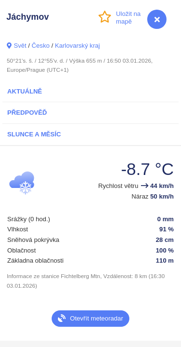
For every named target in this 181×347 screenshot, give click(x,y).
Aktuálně (24, 91)
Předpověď (27, 112)
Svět (20, 45)
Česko (41, 45)
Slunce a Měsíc (34, 134)
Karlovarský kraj (77, 45)
